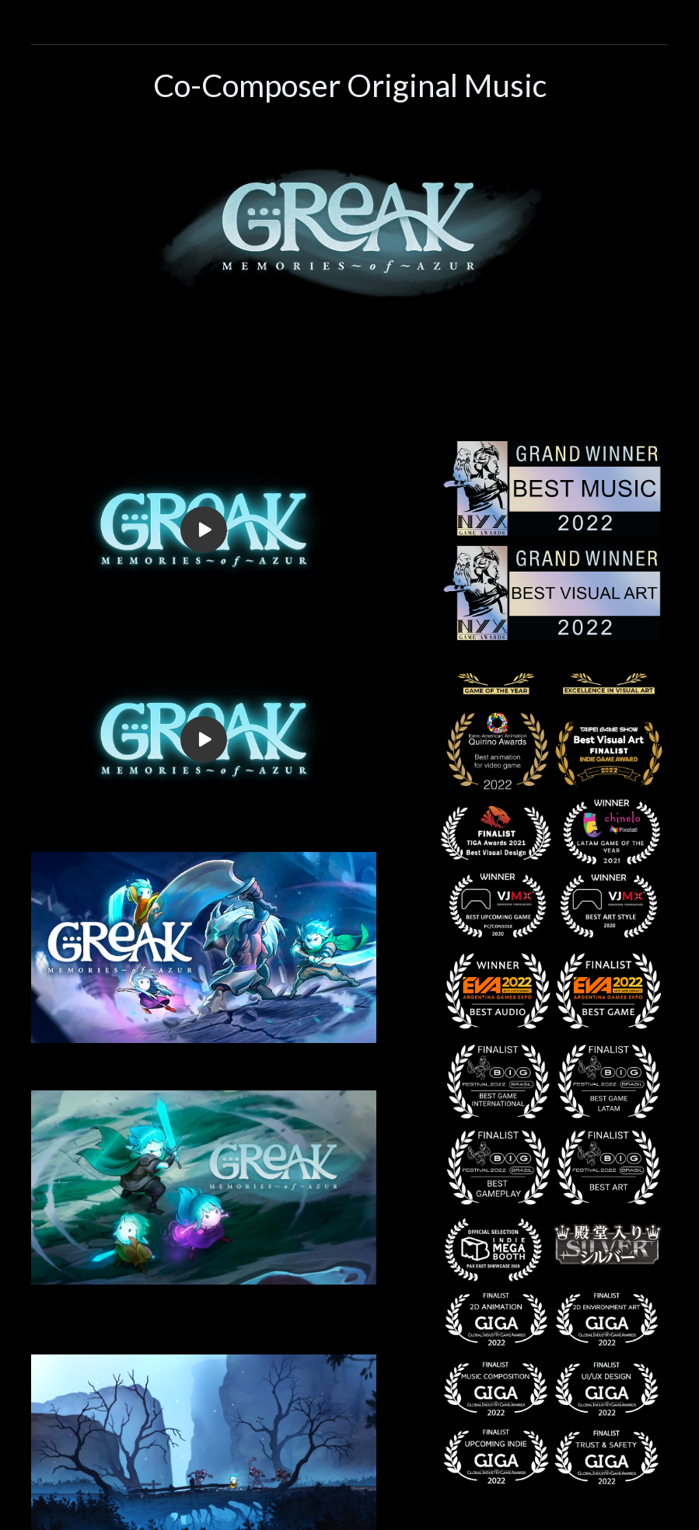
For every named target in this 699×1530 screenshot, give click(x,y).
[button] (349, 16)
